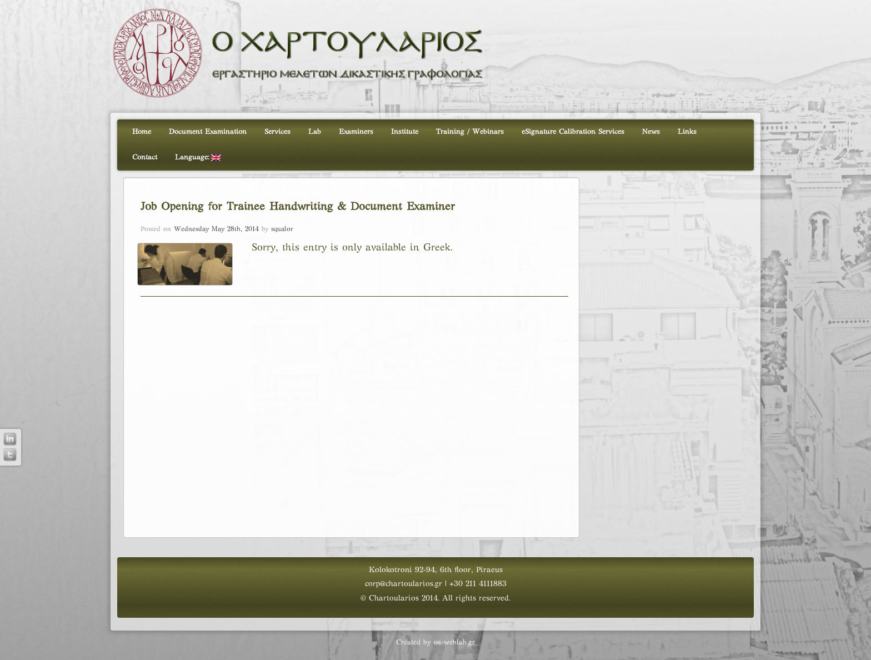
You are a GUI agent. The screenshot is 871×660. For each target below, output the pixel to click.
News (651, 132)
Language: (198, 157)
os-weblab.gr (454, 642)
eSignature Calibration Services (573, 132)
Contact (144, 157)
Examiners (356, 132)
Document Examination (208, 132)
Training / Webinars (470, 132)
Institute (404, 132)
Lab (314, 132)
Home (141, 132)
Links (687, 132)
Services (277, 132)
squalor (282, 229)
